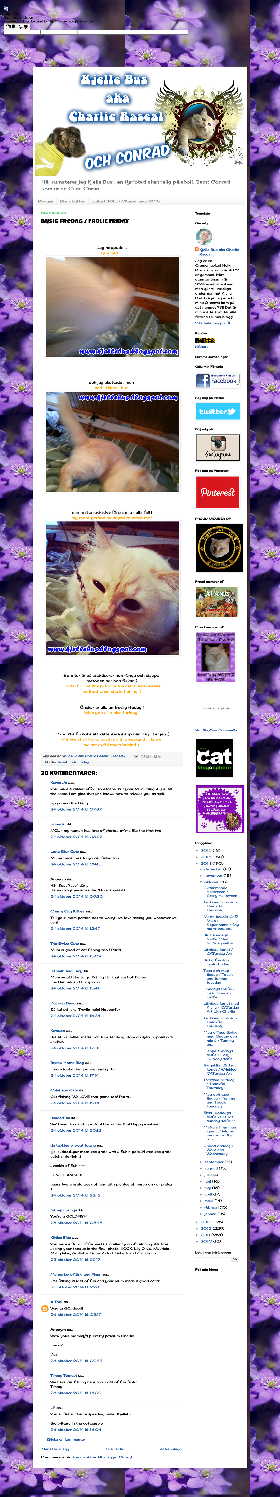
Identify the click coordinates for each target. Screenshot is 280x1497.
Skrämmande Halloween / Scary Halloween (220, 892)
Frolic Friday (79, 762)
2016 (206, 850)
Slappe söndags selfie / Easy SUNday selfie (218, 1055)
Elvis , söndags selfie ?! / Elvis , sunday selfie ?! (220, 1117)
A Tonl (56, 1302)
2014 (206, 863)
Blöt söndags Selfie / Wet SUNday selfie (218, 939)
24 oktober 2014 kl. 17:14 (74, 1075)
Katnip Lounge (63, 1210)
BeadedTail (60, 1118)
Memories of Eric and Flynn (75, 1274)
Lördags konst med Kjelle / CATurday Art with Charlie (221, 1007)
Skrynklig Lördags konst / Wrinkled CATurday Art (220, 1069)
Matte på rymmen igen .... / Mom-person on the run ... (220, 1133)
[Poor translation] (23, 26)
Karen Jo (58, 783)
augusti (211, 1168)
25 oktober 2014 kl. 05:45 (76, 1223)
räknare (202, 346)
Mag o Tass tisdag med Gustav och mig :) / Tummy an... (221, 1038)
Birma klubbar (72, 201)
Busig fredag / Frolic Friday (217, 962)
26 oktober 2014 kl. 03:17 (75, 1314)
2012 (206, 1228)
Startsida (114, 1449)
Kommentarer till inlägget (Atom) (102, 1457)
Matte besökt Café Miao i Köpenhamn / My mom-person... (221, 923)
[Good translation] (10, 26)
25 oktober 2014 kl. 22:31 (75, 1287)
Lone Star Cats (64, 851)
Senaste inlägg (55, 1449)
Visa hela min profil (212, 323)
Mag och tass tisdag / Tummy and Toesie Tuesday (219, 1100)
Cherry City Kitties (67, 911)
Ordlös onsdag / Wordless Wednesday (219, 1150)
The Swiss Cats (64, 943)
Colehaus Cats (64, 1090)
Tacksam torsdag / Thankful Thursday (221, 906)
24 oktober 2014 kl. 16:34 (75, 1016)
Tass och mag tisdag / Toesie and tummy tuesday (219, 976)
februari (212, 1207)
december (213, 869)
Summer (58, 824)
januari (211, 1214)
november (214, 875)
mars (209, 1201)
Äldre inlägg (171, 1449)
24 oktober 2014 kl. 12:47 (75, 928)
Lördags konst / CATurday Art (218, 951)
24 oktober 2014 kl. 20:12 (75, 1130)
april (208, 1194)
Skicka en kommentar (65, 1439)
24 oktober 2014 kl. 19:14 (74, 1103)
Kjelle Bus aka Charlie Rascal (219, 252)
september (214, 1162)
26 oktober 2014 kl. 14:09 (75, 1393)
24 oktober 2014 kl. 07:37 (76, 809)
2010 (206, 1241)
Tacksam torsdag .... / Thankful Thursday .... (221, 1084)
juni (208, 1181)
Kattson (57, 1031)
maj (208, 1188)
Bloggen (45, 201)
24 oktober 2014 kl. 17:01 (75, 1048)
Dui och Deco (62, 1003)
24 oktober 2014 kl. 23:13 (75, 1195)
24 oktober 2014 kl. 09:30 (76, 896)
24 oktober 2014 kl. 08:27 (76, 837)
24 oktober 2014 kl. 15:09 (75, 956)
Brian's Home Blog (67, 1063)
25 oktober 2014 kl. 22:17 (75, 1259)
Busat (62, 762)
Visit (216, 730)
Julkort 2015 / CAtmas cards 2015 (126, 201)
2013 (206, 1222)
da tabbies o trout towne (73, 1145)
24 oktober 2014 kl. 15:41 (74, 988)
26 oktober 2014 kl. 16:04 (75, 1429)
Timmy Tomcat (63, 1375)
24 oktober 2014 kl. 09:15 (75, 864)
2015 (206, 857)
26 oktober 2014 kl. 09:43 (76, 1361)
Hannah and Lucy (66, 971)
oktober (212, 882)
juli (207, 1175)
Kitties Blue (60, 1237)
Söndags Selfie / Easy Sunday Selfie (219, 993)
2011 (205, 1235)
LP (52, 1408)
